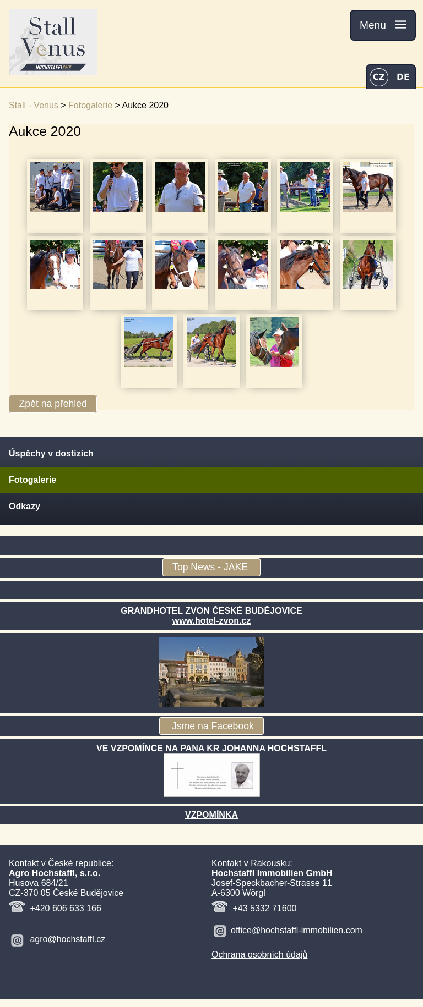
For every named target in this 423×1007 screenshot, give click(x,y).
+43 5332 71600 (264, 908)
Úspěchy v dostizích (51, 453)
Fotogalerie (90, 105)
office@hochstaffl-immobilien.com (296, 930)
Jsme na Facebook (211, 725)
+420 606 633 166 (65, 908)
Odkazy (24, 506)
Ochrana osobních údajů (259, 954)
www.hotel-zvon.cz (211, 620)
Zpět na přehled (53, 404)
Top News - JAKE (211, 567)
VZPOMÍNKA (211, 814)
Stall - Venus (33, 105)
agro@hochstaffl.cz (67, 939)
